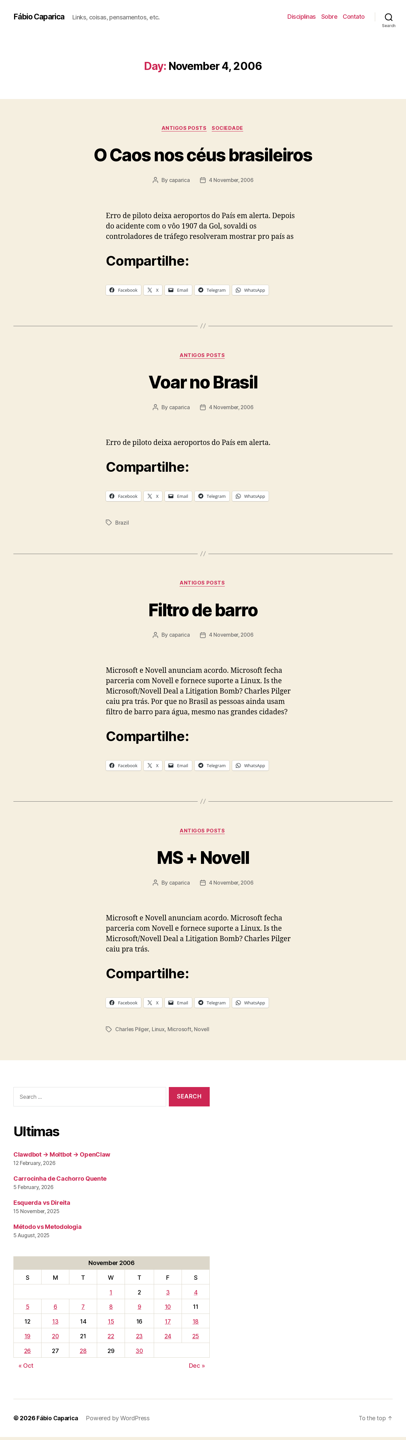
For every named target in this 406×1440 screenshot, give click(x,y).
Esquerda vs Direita (41, 1205)
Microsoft (180, 1032)
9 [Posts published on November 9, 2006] (139, 1309)
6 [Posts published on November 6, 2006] (55, 1309)
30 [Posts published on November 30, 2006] (139, 1353)
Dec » (197, 1368)
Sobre (329, 16)
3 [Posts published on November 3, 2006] (168, 1295)
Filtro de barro (203, 611)
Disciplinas (301, 16)
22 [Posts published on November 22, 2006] (111, 1339)
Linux (158, 1032)
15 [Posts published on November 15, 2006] (111, 1324)
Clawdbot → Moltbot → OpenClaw (61, 1157)
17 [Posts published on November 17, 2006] (168, 1324)
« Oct (25, 1368)
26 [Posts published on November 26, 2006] (27, 1353)
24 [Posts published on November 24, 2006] (168, 1339)
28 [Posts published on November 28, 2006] (83, 1353)
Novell (202, 1032)
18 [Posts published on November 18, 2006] (196, 1324)
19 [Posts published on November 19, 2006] (27, 1339)
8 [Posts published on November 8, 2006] (111, 1309)
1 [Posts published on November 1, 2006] (111, 1295)
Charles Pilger (132, 1032)
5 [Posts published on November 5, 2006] (27, 1309)
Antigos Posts (183, 129)
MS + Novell (203, 859)
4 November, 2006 (231, 181)
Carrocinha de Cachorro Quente (60, 1181)
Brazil (122, 524)
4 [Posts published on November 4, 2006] (196, 1295)
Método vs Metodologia (47, 1229)
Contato (354, 16)
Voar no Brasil (203, 382)
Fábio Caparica (40, 17)
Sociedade (229, 129)
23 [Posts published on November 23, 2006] (139, 1339)
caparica (178, 181)
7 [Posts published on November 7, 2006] (83, 1309)
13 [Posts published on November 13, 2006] (55, 1324)
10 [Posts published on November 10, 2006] (168, 1309)
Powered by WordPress (120, 1421)
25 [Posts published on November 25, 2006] (195, 1339)
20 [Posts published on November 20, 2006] (55, 1339)
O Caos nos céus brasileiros (203, 154)
